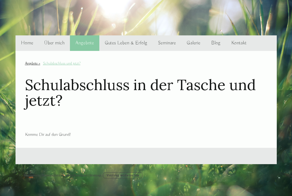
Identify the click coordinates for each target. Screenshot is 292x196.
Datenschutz (51, 175)
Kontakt (239, 43)
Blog (215, 43)
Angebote (84, 43)
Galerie (193, 43)
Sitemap (95, 175)
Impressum (31, 175)
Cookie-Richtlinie (75, 175)
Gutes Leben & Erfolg (126, 43)
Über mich (54, 43)
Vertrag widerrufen (122, 175)
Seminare (167, 43)
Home (27, 43)
